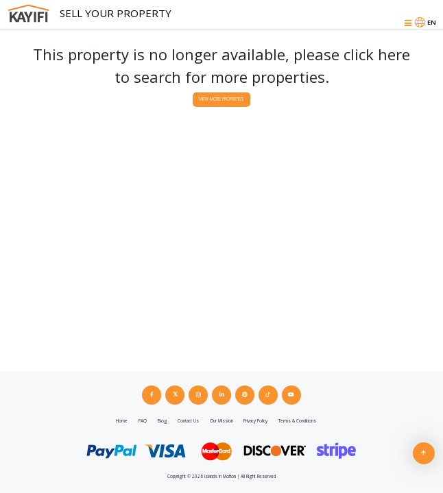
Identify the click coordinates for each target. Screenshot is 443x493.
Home (122, 421)
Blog (162, 421)
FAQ (143, 421)
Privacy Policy (255, 421)
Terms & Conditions (297, 421)
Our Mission (221, 421)
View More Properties (221, 99)
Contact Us (188, 421)
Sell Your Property (115, 13)
